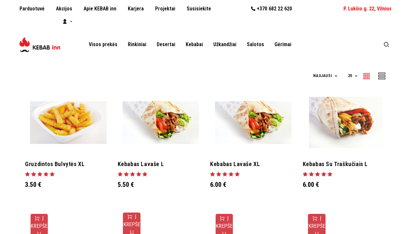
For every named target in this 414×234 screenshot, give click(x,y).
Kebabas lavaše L (144, 164)
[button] (325, 76)
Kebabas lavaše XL (238, 164)
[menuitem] (32, 9)
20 (351, 75)
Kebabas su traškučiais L (338, 164)
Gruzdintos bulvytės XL (57, 164)
